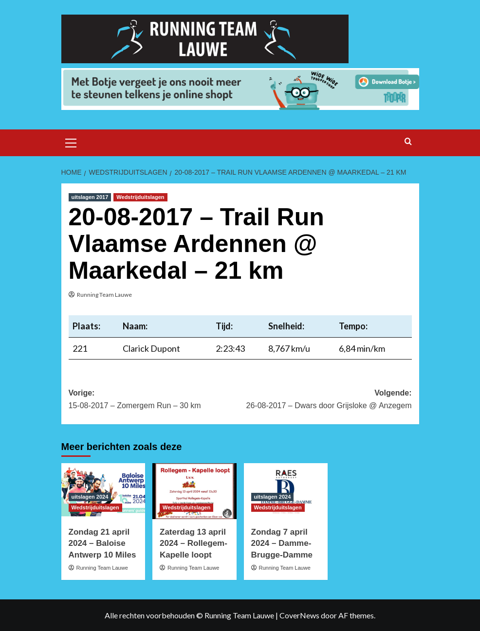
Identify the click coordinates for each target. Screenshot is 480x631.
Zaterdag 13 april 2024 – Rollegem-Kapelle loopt (193, 543)
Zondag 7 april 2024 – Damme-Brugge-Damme (282, 543)
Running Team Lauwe (104, 294)
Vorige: (154, 400)
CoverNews (299, 615)
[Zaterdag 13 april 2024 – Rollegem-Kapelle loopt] (194, 491)
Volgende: (326, 400)
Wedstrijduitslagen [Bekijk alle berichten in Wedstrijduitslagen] (140, 197)
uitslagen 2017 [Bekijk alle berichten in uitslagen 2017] (90, 197)
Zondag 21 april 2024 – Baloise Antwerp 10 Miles (102, 543)
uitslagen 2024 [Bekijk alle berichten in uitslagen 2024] (90, 497)
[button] (71, 141)
